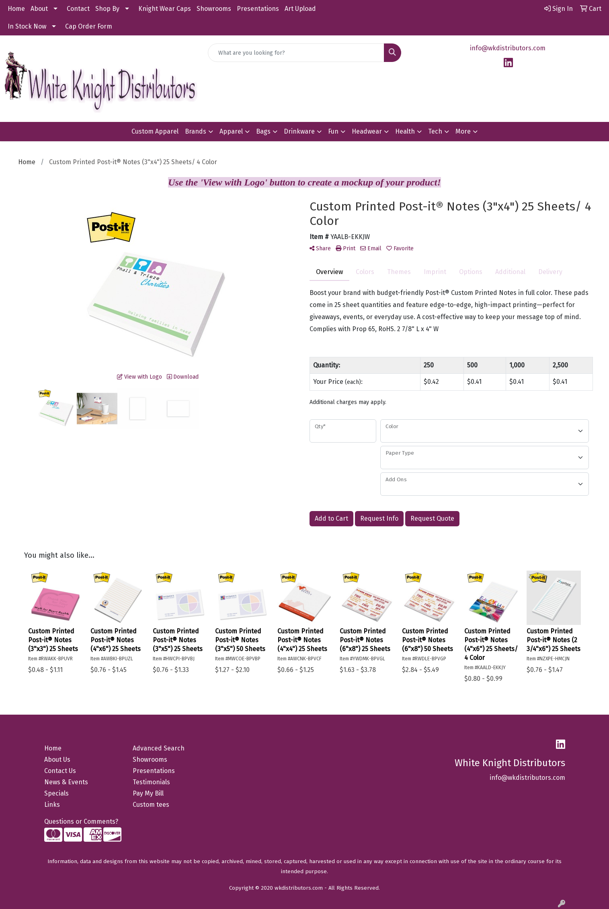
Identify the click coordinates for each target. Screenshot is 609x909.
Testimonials (151, 782)
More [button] (463, 131)
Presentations (258, 8)
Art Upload (300, 8)
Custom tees (151, 804)
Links (52, 804)
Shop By (107, 8)
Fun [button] (333, 131)
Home (16, 8)
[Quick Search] (296, 52)
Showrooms (214, 8)
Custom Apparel (154, 131)
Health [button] (405, 131)
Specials (56, 793)
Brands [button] (195, 131)
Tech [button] (435, 131)
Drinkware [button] (299, 131)
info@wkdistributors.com (507, 48)
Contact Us (60, 771)
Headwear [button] (367, 131)
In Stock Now (27, 26)
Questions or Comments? (81, 821)
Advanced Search (159, 748)
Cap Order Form (88, 26)
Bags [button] (263, 131)
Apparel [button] (231, 131)
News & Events (66, 782)
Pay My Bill (148, 793)
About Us (57, 759)
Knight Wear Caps (164, 8)
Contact (78, 8)
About (39, 8)
